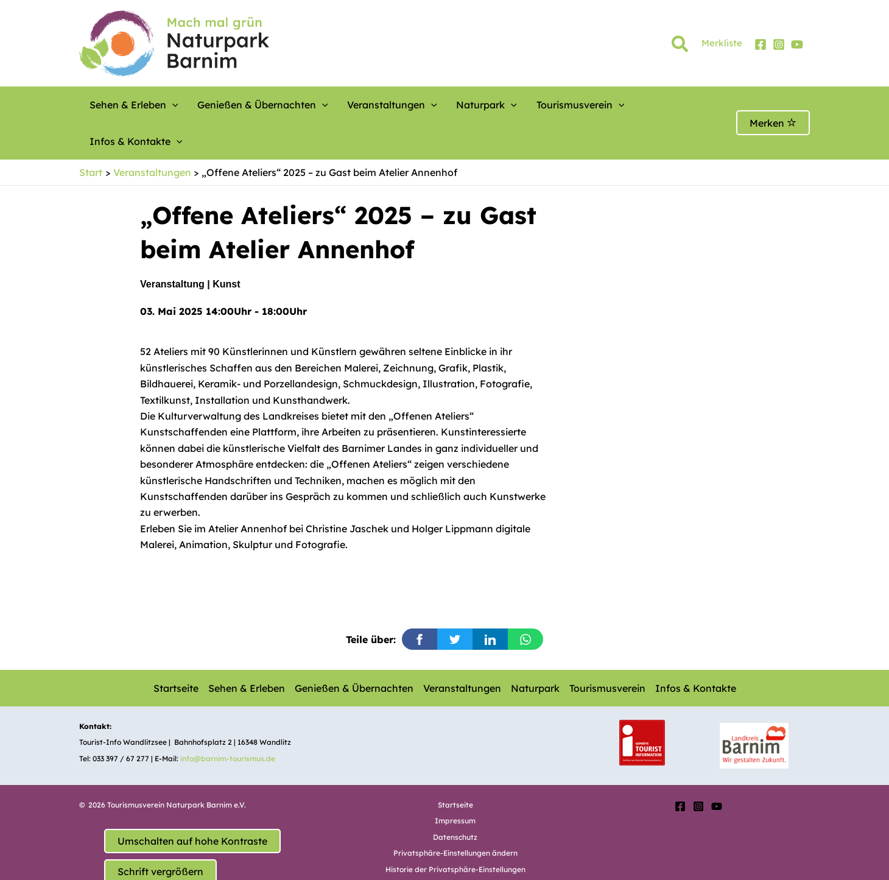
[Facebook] (760, 44)
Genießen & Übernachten (248, 104)
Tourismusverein (535, 104)
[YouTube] (797, 44)
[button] (680, 46)
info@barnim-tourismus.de (227, 722)
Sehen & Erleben (129, 104)
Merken (773, 105)
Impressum (455, 784)
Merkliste (721, 43)
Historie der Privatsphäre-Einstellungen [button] (455, 832)
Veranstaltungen (368, 104)
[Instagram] (779, 44)
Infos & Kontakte (635, 104)
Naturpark (452, 104)
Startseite (176, 652)
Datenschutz (455, 800)
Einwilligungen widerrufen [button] (455, 848)
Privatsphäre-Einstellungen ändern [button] (455, 816)
